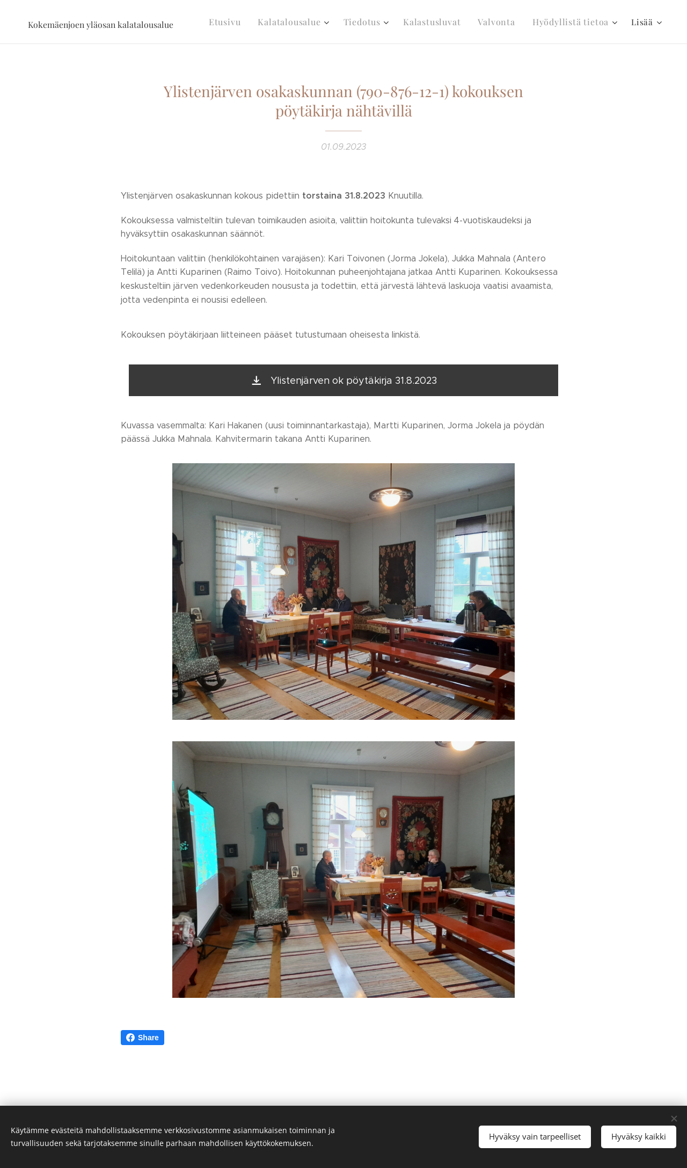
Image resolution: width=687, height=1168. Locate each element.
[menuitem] (243, 22)
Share (142, 1037)
